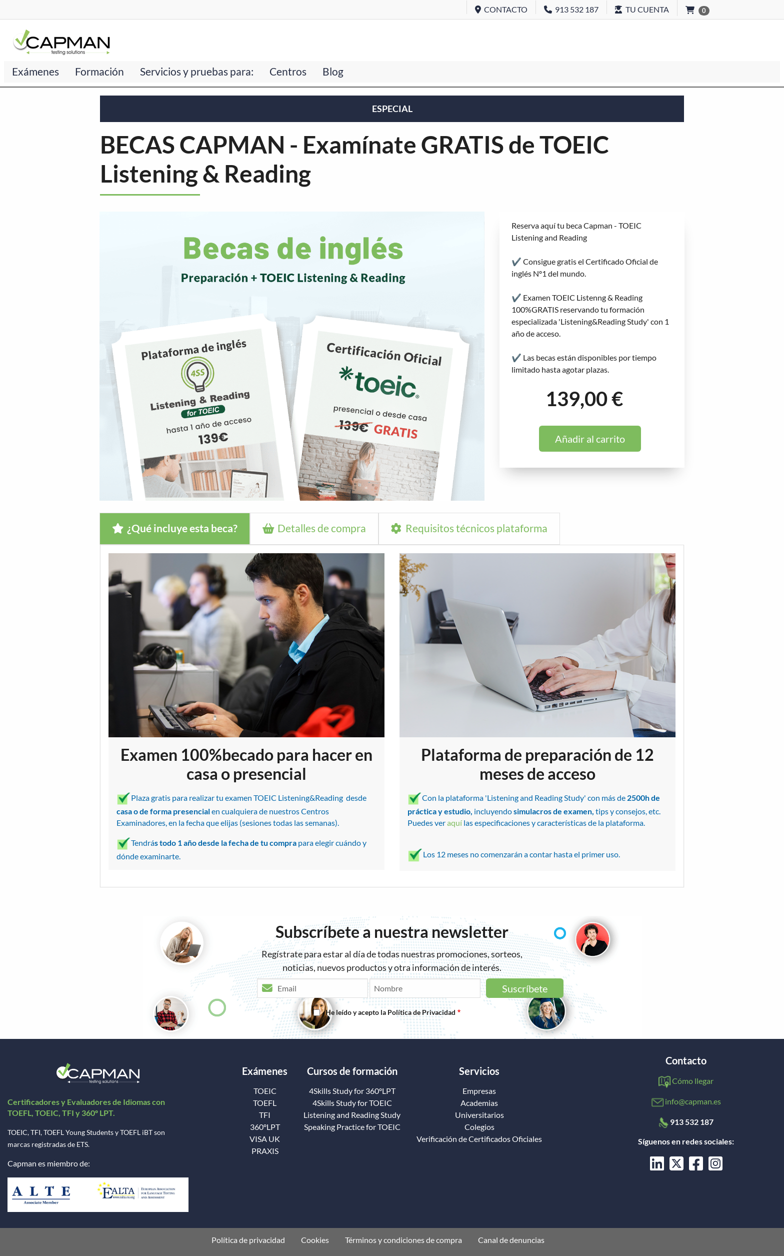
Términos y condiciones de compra (403, 1240)
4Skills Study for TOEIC (352, 1103)
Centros (288, 71)
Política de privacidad (248, 1240)
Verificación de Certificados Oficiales (479, 1139)
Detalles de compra (314, 528)
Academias (479, 1103)
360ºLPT (265, 1127)
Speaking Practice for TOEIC (352, 1127)
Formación (99, 71)
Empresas (479, 1091)
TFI (264, 1115)
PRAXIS (265, 1151)
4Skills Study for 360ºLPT (352, 1091)
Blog (333, 71)
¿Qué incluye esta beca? (175, 528)
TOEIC (265, 1091)
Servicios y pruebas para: (197, 71)
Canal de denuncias (511, 1240)
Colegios (479, 1127)
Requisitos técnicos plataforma (469, 528)
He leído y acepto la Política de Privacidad (391, 1012)
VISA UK (265, 1139)
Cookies (315, 1240)
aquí (455, 822)
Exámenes (35, 71)
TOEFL (264, 1103)
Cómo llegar (693, 1080)
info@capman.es (693, 1101)
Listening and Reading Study (352, 1115)
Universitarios (479, 1115)
